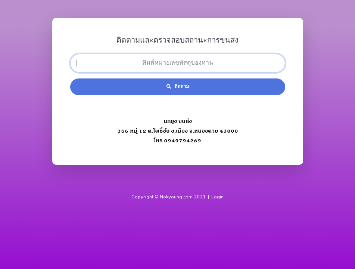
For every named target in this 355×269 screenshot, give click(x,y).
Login (217, 197)
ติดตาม (177, 86)
